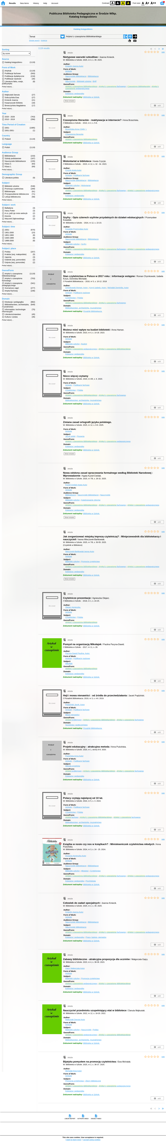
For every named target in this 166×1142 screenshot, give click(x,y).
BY (128, 3)
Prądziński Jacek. (75, 705)
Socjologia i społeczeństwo (76, 725)
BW (117, 3)
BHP (95, 81)
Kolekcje (44, 40)
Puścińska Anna (74, 756)
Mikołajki (68, 664)
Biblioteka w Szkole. (91, 97)
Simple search (34, 40)
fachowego (112, 86)
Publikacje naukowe (82, 293)
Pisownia (80, 436)
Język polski (70, 436)
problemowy (73, 720)
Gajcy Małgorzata (75, 968)
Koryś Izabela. (97, 288)
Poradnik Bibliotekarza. (92, 311)
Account (54, 3)
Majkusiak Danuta (75, 1020)
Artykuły (68, 71)
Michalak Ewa (73, 1071)
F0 (143, 3)
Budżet (84, 344)
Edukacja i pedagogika (74, 94)
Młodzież (85, 871)
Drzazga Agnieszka (75, 856)
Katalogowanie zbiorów (90, 500)
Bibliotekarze (93, 76)
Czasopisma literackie (74, 134)
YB (123, 3)
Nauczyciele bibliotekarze (75, 76)
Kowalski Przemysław (76, 229)
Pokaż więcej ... (7, 87)
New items (24, 3)
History (36, 3)
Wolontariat (86, 185)
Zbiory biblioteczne (93, 1081)
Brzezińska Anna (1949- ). (76, 129)
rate (163, 52)
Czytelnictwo (70, 298)
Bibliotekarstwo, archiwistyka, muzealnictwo (83, 308)
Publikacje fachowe (81, 175)
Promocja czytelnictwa (90, 561)
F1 (147, 3)
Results (12, 3)
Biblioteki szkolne (84, 81)
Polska (80, 298)
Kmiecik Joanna (74, 66)
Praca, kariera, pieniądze (96, 937)
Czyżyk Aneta (73, 170)
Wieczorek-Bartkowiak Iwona (79, 551)
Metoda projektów (72, 766)
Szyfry (83, 244)
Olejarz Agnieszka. (73, 607)
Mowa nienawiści (72, 715)
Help (45, 3)
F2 (153, 3)
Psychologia (91, 881)
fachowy (71, 817)
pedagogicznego (143, 191)
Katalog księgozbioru (83, 29)
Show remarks (69, 101)
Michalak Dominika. (118, 288)
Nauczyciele (70, 81)
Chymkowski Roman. (76, 288)
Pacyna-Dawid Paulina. (77, 653)
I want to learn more (73, 1140)
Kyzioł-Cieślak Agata (76, 485)
